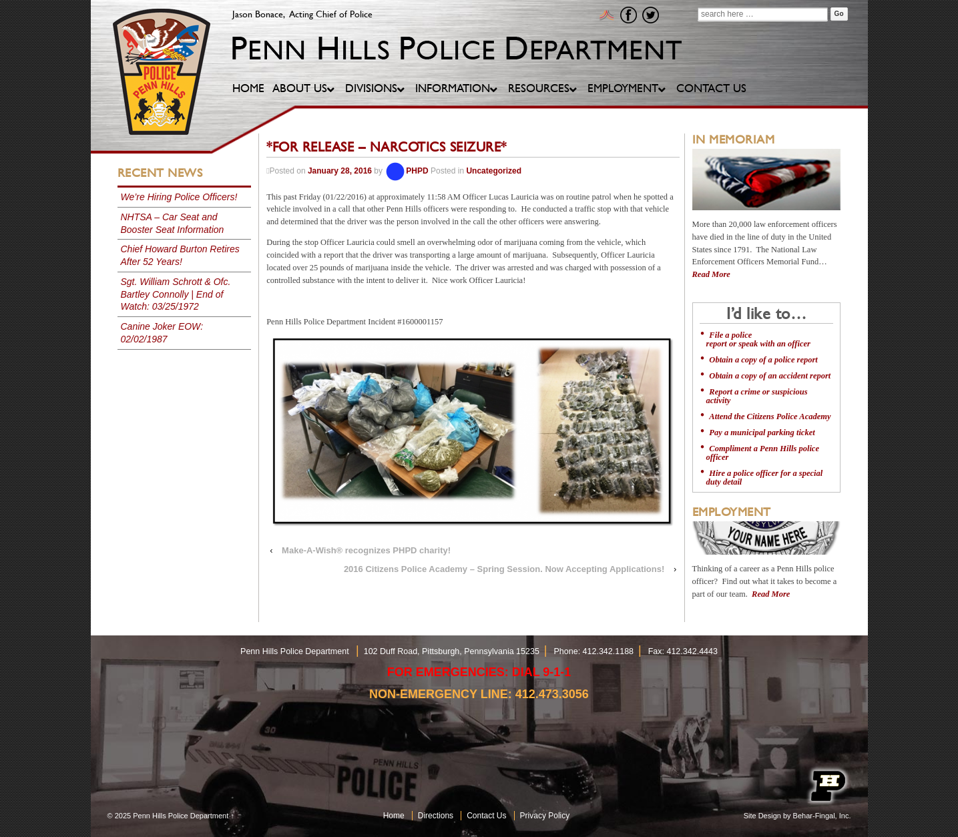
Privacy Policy (545, 815)
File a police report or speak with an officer (758, 339)
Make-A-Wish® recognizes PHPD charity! (366, 550)
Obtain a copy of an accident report (769, 375)
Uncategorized (493, 171)
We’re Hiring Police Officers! (179, 197)
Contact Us (486, 815)
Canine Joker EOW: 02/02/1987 (162, 332)
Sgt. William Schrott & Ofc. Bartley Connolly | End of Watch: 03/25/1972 (176, 294)
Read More (711, 274)
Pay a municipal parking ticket (761, 432)
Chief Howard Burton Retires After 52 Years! (180, 255)
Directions (435, 815)
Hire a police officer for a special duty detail (764, 478)
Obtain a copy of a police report (763, 359)
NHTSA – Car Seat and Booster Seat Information (172, 223)
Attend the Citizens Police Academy (769, 416)
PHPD (406, 171)
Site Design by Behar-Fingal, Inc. (797, 816)
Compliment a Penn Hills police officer (762, 453)
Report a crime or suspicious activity (757, 396)
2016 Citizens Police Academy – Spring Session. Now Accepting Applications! (504, 569)
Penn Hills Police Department (180, 816)
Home (394, 815)
